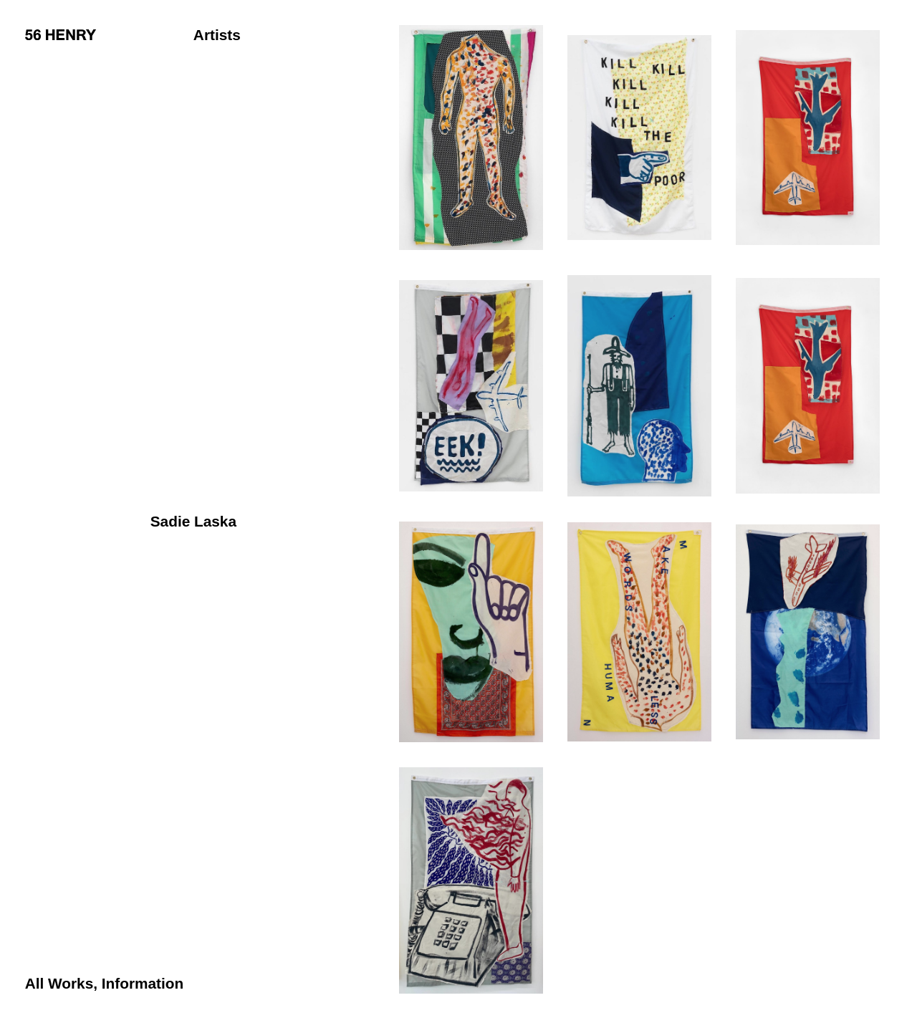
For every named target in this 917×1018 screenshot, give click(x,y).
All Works (59, 983)
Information (142, 983)
